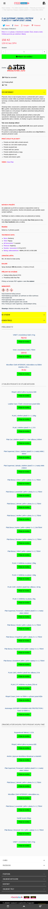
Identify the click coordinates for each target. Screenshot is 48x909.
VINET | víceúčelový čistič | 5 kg (24, 335)
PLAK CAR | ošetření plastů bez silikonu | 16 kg (24, 587)
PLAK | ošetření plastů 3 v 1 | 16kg (24, 416)
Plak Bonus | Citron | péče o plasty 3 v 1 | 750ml (24, 480)
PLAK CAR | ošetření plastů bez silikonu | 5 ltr (24, 673)
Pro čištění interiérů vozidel (20, 8)
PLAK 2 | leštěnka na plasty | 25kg (24, 563)
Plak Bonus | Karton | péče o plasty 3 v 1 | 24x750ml (24, 527)
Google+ (25, 25)
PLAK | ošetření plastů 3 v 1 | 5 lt (24, 427)
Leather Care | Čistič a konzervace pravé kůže (24, 404)
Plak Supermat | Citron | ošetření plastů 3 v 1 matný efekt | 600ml (24, 452)
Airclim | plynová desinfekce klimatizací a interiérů (24, 756)
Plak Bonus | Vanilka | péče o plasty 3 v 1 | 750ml (24, 515)
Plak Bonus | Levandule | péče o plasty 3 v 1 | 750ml (24, 492)
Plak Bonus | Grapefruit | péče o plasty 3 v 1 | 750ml (24, 637)
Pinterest (36, 25)
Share (15, 25)
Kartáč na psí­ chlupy (24, 818)
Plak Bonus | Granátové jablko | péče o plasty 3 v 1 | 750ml (24, 661)
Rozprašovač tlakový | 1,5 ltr (24, 732)
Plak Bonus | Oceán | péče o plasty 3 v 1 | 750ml (24, 625)
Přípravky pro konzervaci (37, 8)
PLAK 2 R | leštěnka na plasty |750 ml (24, 684)
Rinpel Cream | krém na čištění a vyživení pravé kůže (24, 696)
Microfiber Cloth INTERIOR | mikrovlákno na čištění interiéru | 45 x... (24, 366)
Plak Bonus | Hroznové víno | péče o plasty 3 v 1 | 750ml (24, 649)
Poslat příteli (8, 82)
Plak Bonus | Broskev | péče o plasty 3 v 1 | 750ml (24, 539)
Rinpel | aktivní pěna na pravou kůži (24, 392)
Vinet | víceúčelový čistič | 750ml (24, 350)
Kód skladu (5, 29)
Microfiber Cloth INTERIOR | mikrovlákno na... (24, 794)
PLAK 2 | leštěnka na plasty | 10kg (24, 575)
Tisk (5, 85)
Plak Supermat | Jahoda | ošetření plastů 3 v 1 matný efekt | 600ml (24, 467)
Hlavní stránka (6, 8)
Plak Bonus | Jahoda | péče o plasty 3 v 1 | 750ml (24, 504)
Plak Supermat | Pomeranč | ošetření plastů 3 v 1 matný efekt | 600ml (24, 612)
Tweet (6, 25)
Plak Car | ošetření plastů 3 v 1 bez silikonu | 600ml (24, 439)
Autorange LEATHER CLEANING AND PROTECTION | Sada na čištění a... (24, 709)
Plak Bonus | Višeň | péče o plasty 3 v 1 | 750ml (24, 551)
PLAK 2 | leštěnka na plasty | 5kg (24, 599)
